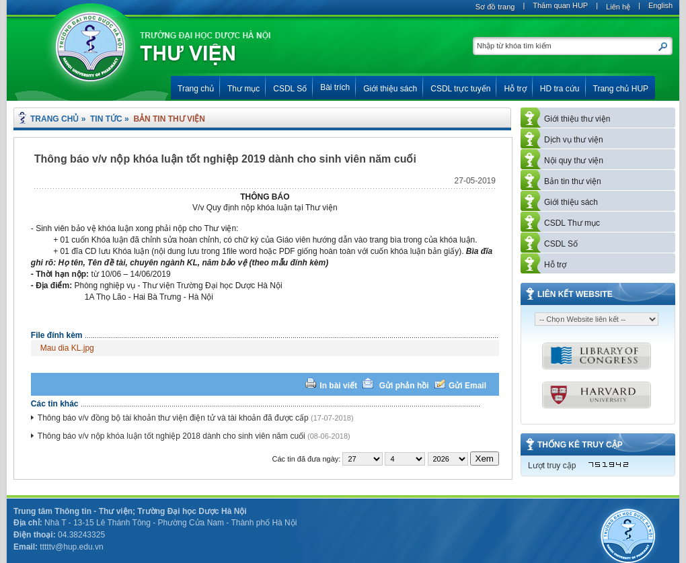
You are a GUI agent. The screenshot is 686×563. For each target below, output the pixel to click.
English (660, 5)
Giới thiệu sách (571, 202)
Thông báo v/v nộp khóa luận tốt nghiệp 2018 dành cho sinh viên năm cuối (171, 436)
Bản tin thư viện (572, 181)
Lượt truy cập (552, 465)
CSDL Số (561, 244)
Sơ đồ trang (495, 7)
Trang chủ (54, 119)
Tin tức (106, 119)
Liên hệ (618, 7)
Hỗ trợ (555, 264)
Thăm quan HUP (560, 5)
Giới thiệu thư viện (577, 119)
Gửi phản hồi (405, 385)
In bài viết (338, 385)
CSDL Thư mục (572, 223)
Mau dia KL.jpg (67, 348)
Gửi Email (467, 385)
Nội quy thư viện (573, 160)
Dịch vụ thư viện (573, 139)
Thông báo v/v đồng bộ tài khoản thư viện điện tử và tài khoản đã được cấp (173, 418)
